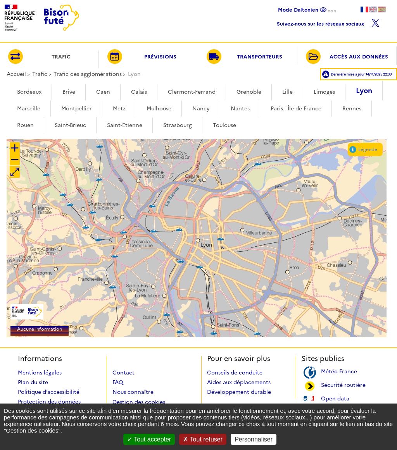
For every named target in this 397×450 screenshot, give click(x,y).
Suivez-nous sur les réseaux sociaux (328, 22)
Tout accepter (149, 439)
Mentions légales (40, 372)
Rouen (25, 125)
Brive (68, 91)
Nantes (240, 108)
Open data (335, 398)
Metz (119, 108)
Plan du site (33, 382)
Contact (123, 372)
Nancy (201, 108)
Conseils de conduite (234, 372)
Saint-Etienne (124, 125)
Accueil (16, 73)
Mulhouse (159, 108)
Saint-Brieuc (70, 125)
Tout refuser (203, 439)
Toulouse (224, 125)
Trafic (39, 73)
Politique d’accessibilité (48, 391)
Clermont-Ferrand (192, 91)
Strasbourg (177, 125)
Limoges (324, 91)
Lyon (364, 90)
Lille (287, 91)
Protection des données (49, 401)
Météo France (339, 371)
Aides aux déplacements (239, 382)
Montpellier (76, 108)
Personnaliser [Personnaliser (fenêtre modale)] (254, 439)
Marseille (28, 108)
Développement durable (239, 391)
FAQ (117, 382)
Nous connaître (133, 391)
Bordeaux (29, 91)
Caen (103, 91)
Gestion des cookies (138, 401)
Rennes (351, 108)
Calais (139, 91)
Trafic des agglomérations (88, 73)
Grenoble (248, 91)
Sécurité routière (343, 384)
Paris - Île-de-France (296, 108)
